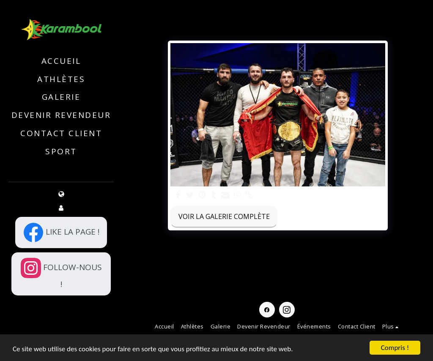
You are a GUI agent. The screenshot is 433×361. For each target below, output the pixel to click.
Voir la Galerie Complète (224, 216)
